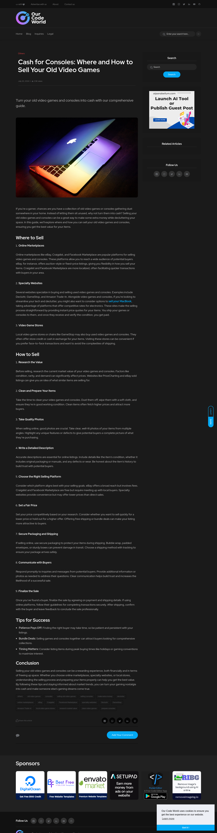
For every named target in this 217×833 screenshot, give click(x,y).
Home (19, 33)
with (20, 4)
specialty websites (89, 702)
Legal (50, 33)
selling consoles (86, 696)
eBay (40, 702)
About (55, 4)
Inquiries (39, 33)
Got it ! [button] (185, 827)
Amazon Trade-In (24, 708)
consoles (48, 696)
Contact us (69, 4)
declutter (121, 696)
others (20, 696)
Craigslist (50, 702)
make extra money (105, 696)
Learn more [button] (168, 818)
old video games (34, 696)
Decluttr (104, 702)
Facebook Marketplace (68, 702)
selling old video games (66, 696)
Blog (28, 33)
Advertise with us (39, 4)
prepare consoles (108, 708)
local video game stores (45, 708)
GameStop (117, 702)
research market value (68, 708)
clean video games (89, 708)
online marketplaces (25, 702)
